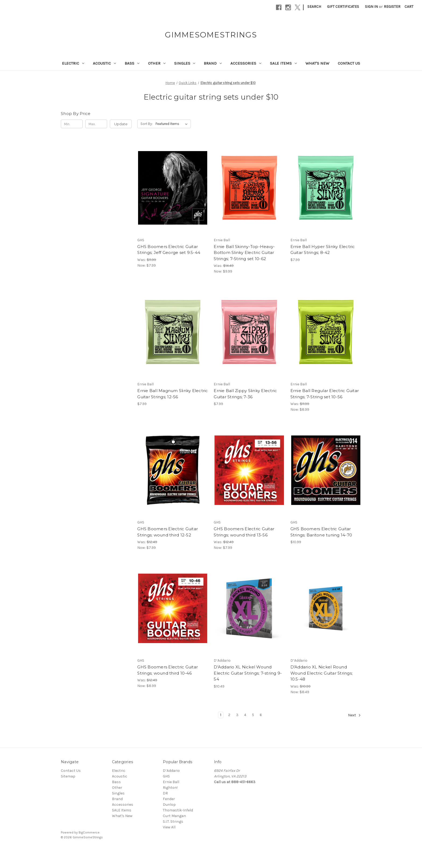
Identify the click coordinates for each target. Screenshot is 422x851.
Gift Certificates (343, 6)
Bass (132, 63)
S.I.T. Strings (173, 821)
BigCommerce (89, 832)
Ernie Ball (171, 782)
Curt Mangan (174, 816)
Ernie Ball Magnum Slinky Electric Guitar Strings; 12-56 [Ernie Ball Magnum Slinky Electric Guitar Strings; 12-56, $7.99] (172, 393)
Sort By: (146, 124)
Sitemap (68, 776)
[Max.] (96, 124)
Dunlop (169, 804)
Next (354, 715)
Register (392, 6)
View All (169, 827)
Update (121, 124)
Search (314, 6)
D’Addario (171, 770)
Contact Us (349, 63)
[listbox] (173, 124)
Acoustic (104, 63)
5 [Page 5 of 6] (253, 715)
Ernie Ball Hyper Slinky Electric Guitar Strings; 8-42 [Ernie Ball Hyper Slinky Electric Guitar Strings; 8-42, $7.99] (322, 249)
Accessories (245, 63)
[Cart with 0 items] (409, 6)
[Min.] (72, 124)
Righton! (170, 787)
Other (157, 63)
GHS (166, 776)
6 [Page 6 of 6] (261, 715)
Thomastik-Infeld (178, 810)
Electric (73, 63)
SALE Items (283, 63)
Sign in (371, 6)
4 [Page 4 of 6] (245, 715)
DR (165, 793)
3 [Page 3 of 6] (237, 715)
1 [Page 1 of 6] (220, 715)
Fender (169, 799)
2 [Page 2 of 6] (229, 715)
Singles (184, 63)
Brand (213, 63)
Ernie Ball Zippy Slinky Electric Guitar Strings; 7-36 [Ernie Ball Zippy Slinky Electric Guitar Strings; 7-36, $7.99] (245, 393)
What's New (317, 63)
